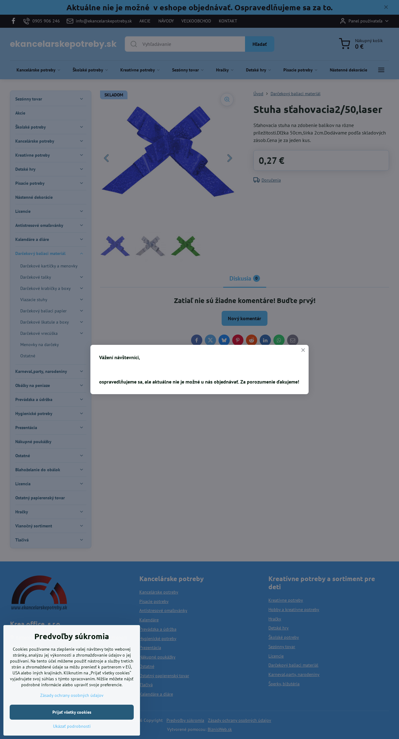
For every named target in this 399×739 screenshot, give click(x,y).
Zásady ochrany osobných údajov (71, 714)
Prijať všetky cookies (71, 731)
